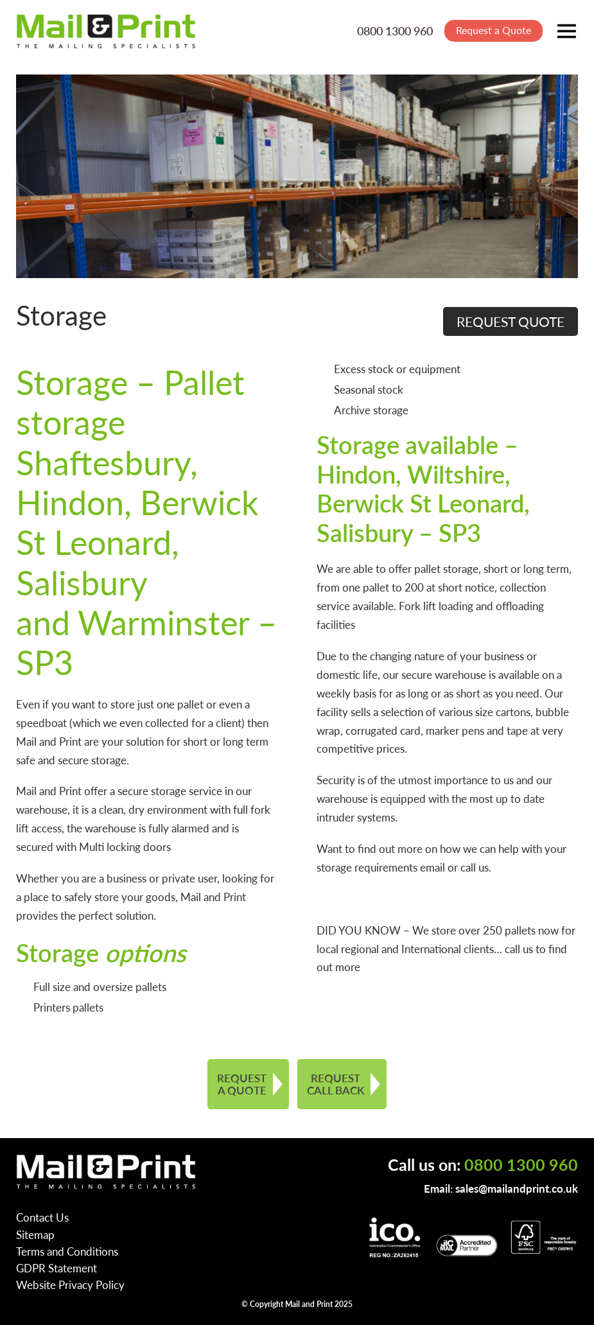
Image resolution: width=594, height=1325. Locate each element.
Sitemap (35, 1234)
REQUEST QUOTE (510, 321)
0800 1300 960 (395, 30)
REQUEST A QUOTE (241, 1084)
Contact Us (42, 1217)
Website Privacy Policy (70, 1284)
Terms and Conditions (67, 1251)
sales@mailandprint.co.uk (516, 1188)
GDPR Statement (56, 1268)
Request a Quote (493, 29)
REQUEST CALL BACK (335, 1084)
